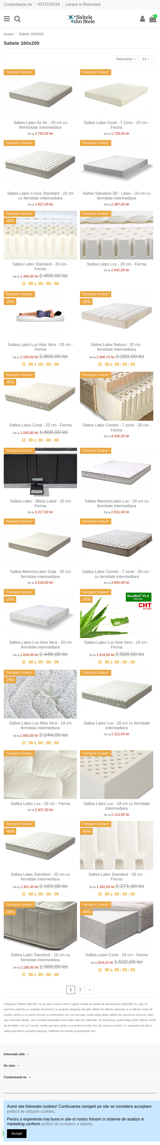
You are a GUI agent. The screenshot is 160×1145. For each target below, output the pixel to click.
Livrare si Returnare (83, 4)
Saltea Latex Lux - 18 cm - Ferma (40, 804)
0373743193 (49, 4)
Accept (17, 1134)
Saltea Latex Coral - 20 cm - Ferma (40, 425)
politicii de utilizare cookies (30, 1111)
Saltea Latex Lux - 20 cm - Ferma (116, 264)
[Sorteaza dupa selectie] (125, 59)
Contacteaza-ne (18, 4)
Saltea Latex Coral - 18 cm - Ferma (116, 955)
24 (145, 59)
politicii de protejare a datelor (66, 1124)
